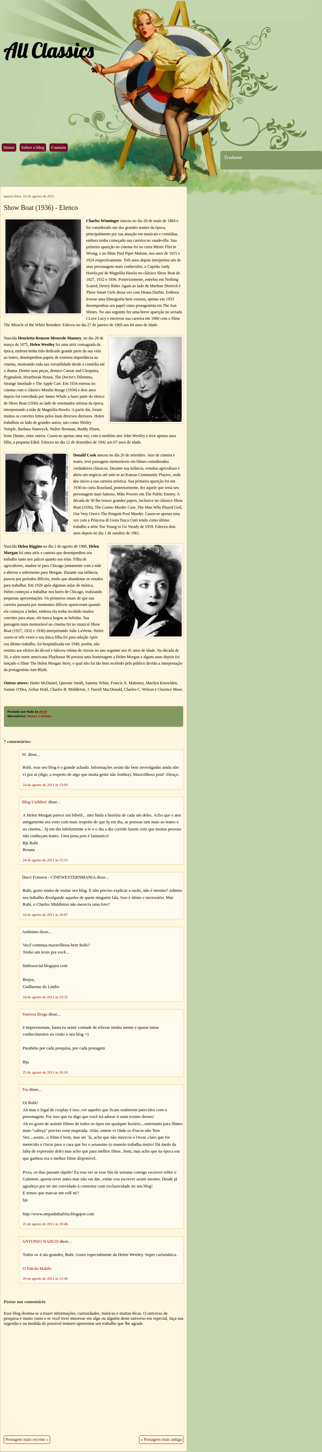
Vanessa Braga (34, 1014)
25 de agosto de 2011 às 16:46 (45, 1224)
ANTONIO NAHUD (40, 1241)
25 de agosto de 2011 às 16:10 (45, 1072)
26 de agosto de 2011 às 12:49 (45, 1278)
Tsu (25, 1089)
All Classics (48, 50)
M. (24, 754)
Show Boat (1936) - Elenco (41, 207)
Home (9, 147)
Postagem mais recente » (26, 1439)
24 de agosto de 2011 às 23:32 (45, 997)
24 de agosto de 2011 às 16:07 (45, 915)
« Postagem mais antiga (161, 1439)
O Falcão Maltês (37, 1268)
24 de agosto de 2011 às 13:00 (45, 785)
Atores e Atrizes (39, 716)
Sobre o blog (32, 147)
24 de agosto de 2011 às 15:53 (45, 860)
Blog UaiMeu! (34, 802)
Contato (58, 147)
